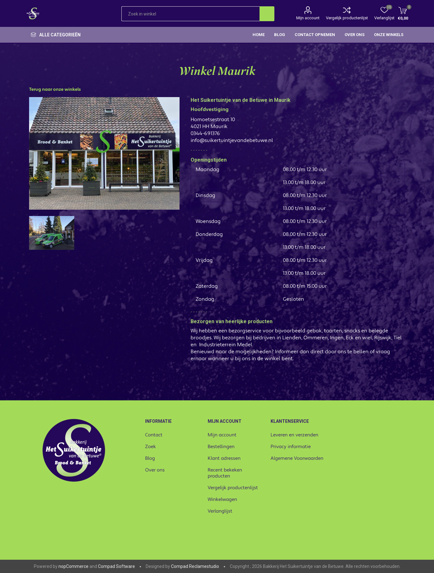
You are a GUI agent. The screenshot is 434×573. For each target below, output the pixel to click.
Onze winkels (388, 34)
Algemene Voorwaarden (297, 458)
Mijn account (308, 17)
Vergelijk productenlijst (347, 17)
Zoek (150, 447)
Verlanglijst (220, 511)
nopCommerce (73, 566)
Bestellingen (221, 447)
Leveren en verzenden (294, 435)
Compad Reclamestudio (195, 566)
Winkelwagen (222, 499)
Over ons (155, 470)
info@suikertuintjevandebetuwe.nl (232, 140)
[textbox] (190, 13)
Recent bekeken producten (225, 473)
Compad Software (116, 566)
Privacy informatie (291, 447)
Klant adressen (224, 458)
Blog (150, 458)
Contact (153, 435)
